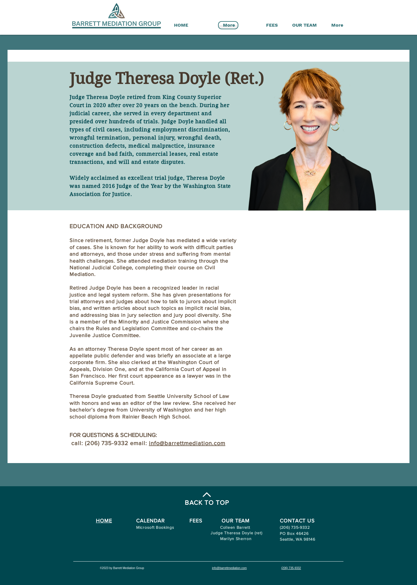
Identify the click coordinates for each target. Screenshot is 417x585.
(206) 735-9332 (291, 568)
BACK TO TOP (207, 502)
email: (139, 443)
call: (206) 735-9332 (100, 443)
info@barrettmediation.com (187, 443)
